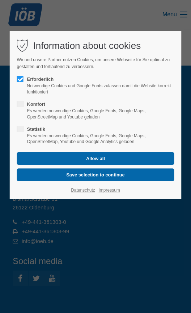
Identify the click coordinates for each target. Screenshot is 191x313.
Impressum (109, 190)
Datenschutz (83, 190)
